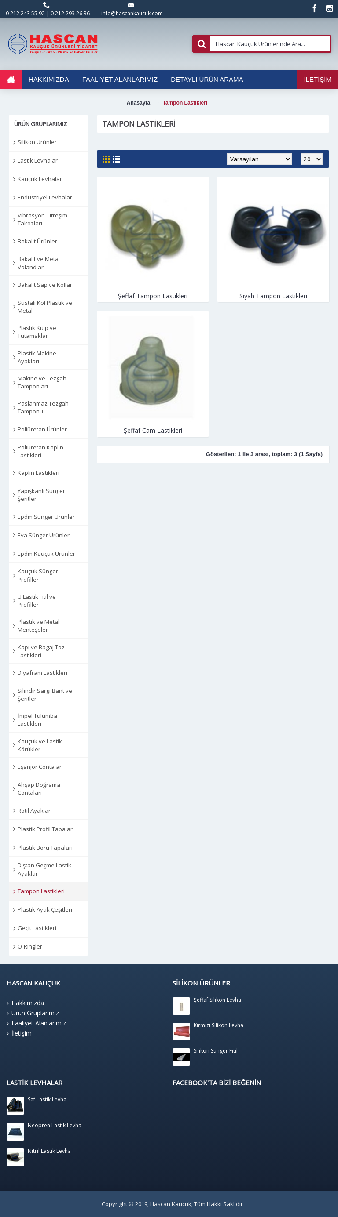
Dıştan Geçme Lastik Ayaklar (44, 869)
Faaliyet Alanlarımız (36, 1023)
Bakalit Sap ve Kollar (45, 285)
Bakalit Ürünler (37, 241)
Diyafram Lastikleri (42, 673)
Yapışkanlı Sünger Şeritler (41, 495)
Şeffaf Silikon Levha (217, 1000)
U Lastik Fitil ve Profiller (37, 600)
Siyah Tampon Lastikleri (273, 296)
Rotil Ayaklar (34, 811)
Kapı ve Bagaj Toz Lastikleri (41, 651)
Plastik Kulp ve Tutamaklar (37, 332)
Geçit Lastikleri (37, 928)
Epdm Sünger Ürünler (46, 517)
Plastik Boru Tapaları (45, 847)
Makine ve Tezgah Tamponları (42, 382)
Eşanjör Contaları (40, 767)
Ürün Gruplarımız (33, 1013)
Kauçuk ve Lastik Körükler (40, 745)
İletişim (19, 1033)
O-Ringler (30, 946)
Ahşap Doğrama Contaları (39, 789)
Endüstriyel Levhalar (45, 197)
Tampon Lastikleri (41, 891)
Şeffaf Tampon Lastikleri (152, 296)
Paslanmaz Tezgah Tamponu (43, 407)
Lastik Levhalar (38, 160)
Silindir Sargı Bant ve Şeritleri (45, 695)
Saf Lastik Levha (47, 1100)
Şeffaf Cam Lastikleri (153, 430)
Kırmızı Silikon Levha (218, 1025)
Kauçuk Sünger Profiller (38, 575)
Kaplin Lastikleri (38, 473)
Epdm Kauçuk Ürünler (46, 554)
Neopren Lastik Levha (54, 1126)
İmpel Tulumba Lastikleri (37, 720)
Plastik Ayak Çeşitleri (45, 909)
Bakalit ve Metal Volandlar (39, 263)
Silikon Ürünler (37, 142)
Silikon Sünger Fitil (216, 1051)
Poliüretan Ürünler (42, 429)
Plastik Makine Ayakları (37, 357)
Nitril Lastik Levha (49, 1151)
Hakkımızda (25, 1003)
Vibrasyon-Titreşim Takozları (42, 219)
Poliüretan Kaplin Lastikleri (40, 451)
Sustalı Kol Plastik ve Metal (45, 307)
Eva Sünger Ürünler (44, 535)
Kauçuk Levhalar (40, 179)
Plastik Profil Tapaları (46, 829)
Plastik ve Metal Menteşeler (38, 626)
